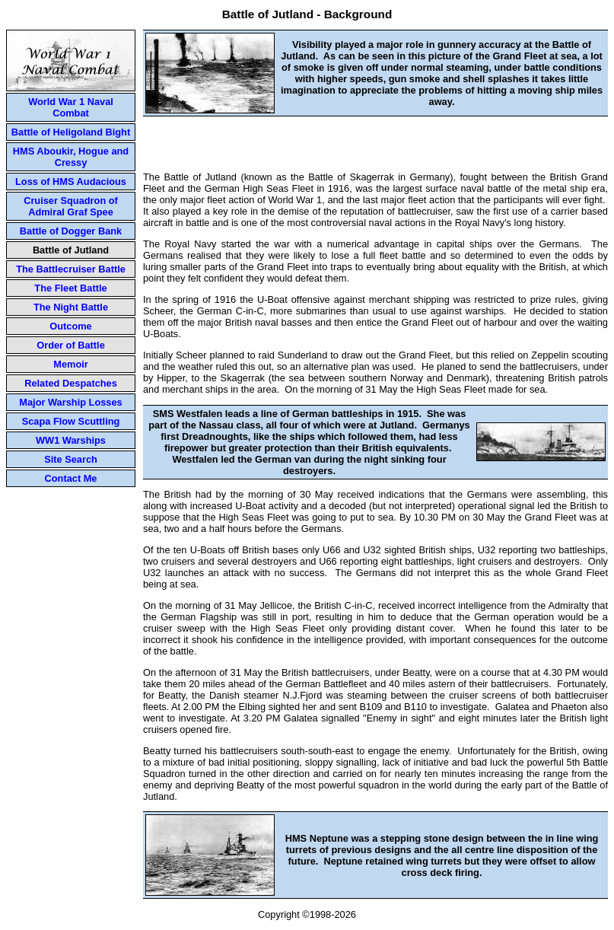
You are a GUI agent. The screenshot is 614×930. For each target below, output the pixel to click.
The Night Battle (70, 307)
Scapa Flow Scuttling (71, 421)
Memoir (70, 364)
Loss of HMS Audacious (70, 181)
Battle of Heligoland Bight (70, 132)
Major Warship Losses (70, 402)
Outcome (70, 326)
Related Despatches (70, 383)
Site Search (70, 459)
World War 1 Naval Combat (70, 107)
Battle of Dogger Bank (71, 231)
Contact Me (71, 478)
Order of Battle (71, 345)
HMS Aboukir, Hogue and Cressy (71, 156)
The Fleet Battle (70, 288)
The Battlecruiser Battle (71, 269)
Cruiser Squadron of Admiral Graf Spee (71, 206)
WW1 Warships (71, 440)
